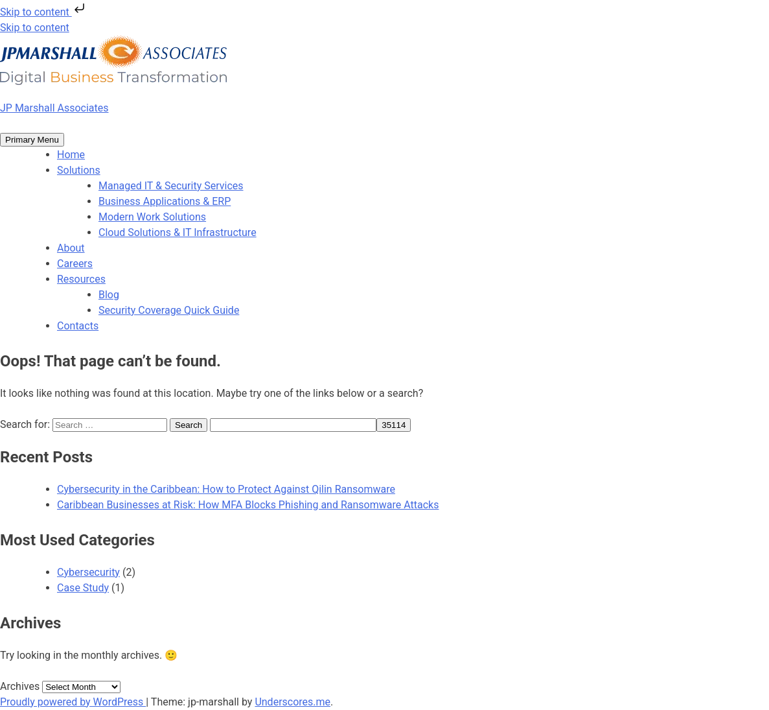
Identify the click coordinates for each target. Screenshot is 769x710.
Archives (20, 686)
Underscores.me (292, 702)
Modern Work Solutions (152, 217)
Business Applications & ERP (164, 201)
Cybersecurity (88, 572)
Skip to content (43, 12)
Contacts (77, 326)
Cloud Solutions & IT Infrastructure (177, 232)
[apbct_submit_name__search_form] (393, 425)
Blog (108, 295)
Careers (75, 263)
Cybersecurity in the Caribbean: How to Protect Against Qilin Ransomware (226, 489)
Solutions (78, 170)
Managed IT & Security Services (171, 186)
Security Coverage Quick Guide (168, 310)
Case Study (83, 588)
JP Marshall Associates (54, 108)
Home (71, 154)
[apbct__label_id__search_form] (293, 425)
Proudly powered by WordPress (73, 702)
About (71, 248)
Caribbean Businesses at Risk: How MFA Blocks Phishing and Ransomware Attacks (248, 505)
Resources (81, 279)
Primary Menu (32, 140)
